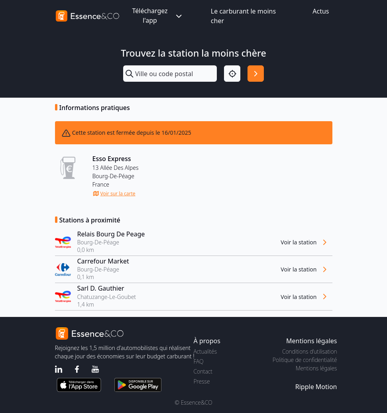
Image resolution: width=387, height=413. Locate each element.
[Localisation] (232, 73)
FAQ (199, 361)
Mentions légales (316, 368)
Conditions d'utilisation (309, 351)
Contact (203, 371)
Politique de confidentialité (305, 360)
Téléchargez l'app (157, 15)
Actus (320, 11)
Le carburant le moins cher (243, 16)
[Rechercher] (256, 73)
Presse (202, 381)
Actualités (205, 351)
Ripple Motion (316, 386)
